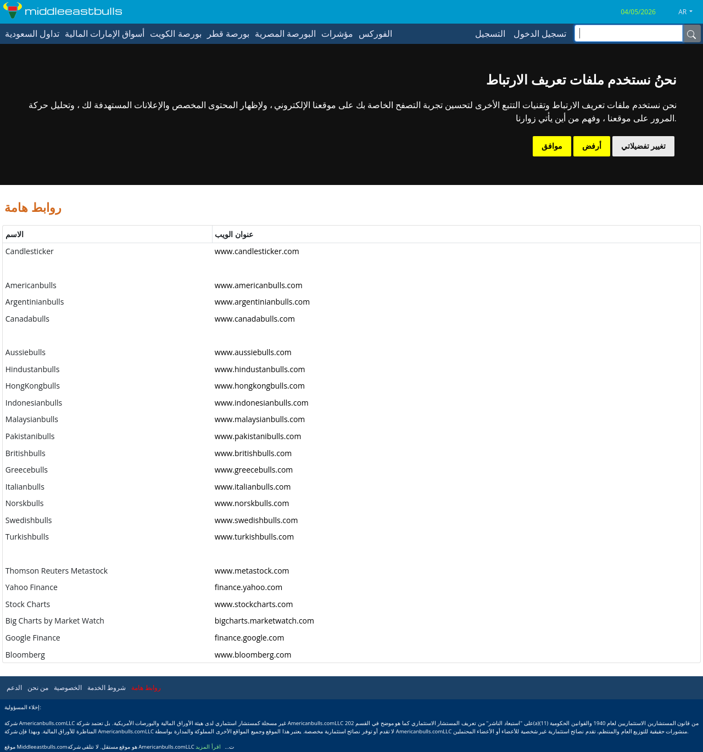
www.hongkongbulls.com (260, 385)
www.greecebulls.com (254, 469)
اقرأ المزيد (208, 746)
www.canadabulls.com (255, 318)
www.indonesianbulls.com (262, 402)
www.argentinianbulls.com (262, 301)
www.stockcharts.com (254, 604)
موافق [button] (552, 146)
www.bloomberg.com (253, 654)
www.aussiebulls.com (253, 352)
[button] (689, 12)
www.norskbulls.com (252, 503)
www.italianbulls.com (253, 486)
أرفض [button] (591, 146)
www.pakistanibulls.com (258, 436)
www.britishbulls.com (253, 453)
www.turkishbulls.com (254, 536)
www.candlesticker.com (257, 251)
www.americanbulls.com (259, 285)
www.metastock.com (252, 570)
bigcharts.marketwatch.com (264, 620)
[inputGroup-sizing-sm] (628, 33)
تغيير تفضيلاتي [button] (643, 146)
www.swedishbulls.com (256, 520)
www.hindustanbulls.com (260, 369)
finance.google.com (249, 637)
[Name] (691, 33)
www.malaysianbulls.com (260, 419)
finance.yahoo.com (248, 587)
